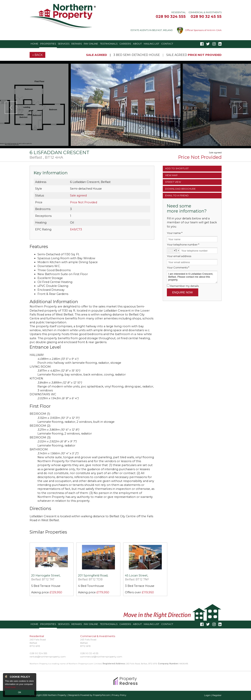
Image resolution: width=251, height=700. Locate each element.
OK (19, 692)
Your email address (179, 256)
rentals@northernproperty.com (48, 656)
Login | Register (213, 695)
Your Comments (178, 267)
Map (171, 175)
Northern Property (57, 695)
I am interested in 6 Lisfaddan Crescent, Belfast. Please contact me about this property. (192, 277)
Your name (174, 233)
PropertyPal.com (101, 695)
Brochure (180, 188)
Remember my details (184, 285)
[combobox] (173, 250)
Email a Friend (177, 195)
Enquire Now (182, 292)
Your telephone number (183, 244)
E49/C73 (76, 229)
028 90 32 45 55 (206, 16)
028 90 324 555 (171, 16)
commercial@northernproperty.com (101, 656)
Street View (173, 181)
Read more (10, 687)
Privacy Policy (119, 695)
